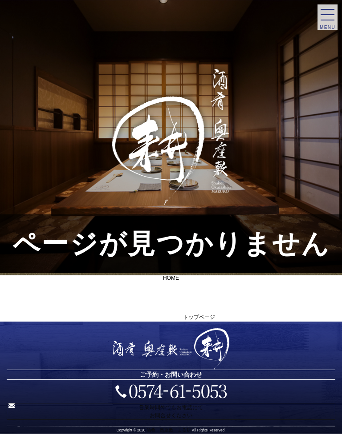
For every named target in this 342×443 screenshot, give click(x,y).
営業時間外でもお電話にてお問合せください (173, 415)
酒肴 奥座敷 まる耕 (169, 437)
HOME (171, 277)
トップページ (199, 316)
